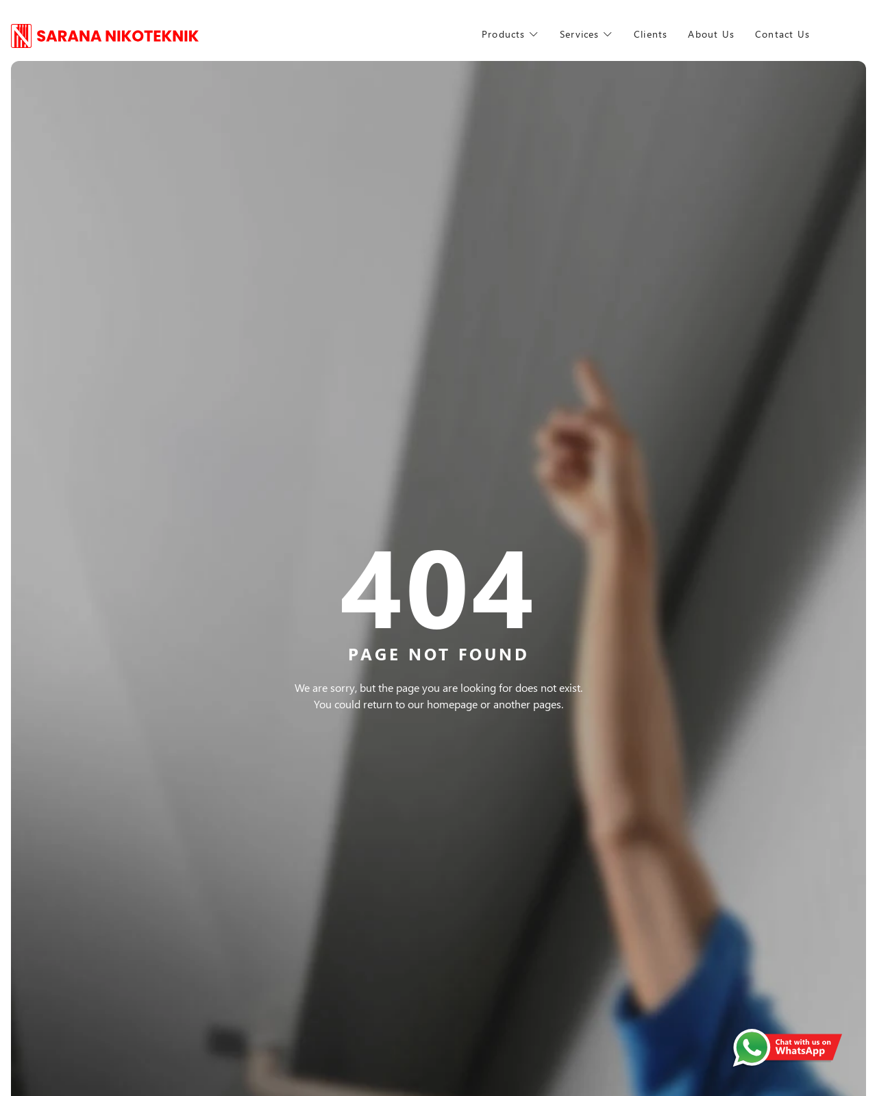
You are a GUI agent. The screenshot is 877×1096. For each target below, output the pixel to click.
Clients (659, 33)
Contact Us (811, 33)
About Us (725, 33)
